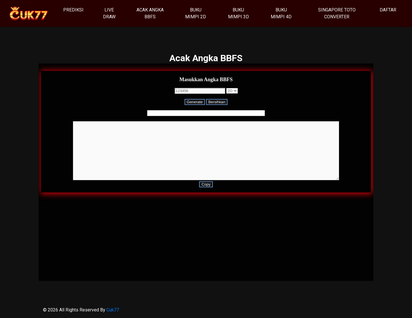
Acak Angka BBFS (150, 13)
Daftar (388, 10)
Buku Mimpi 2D (195, 13)
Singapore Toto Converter (337, 13)
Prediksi (75, 9)
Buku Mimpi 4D (281, 13)
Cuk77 (112, 310)
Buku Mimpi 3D (238, 13)
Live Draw (109, 13)
